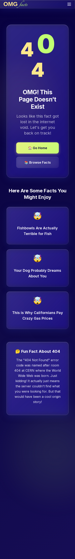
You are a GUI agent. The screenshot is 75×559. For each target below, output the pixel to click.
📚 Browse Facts (37, 162)
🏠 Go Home (37, 148)
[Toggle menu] (69, 4)
